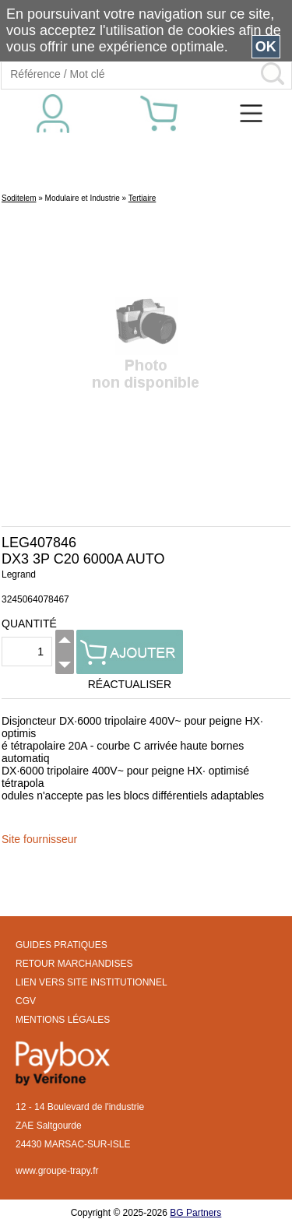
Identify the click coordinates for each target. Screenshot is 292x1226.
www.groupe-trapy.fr (57, 1170)
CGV (26, 1001)
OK (265, 46)
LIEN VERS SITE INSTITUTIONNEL (91, 982)
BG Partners (195, 1212)
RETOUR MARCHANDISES (74, 963)
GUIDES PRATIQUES (61, 945)
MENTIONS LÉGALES (63, 1019)
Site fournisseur (39, 839)
